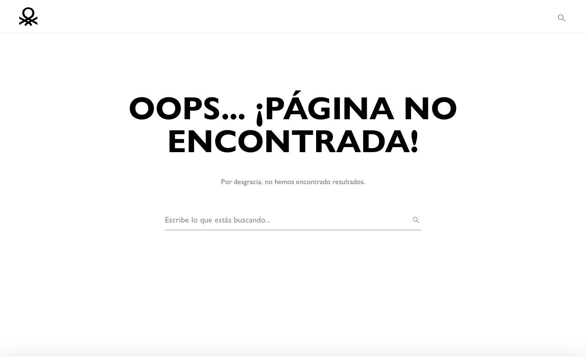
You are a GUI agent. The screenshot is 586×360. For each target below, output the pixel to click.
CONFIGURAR (476, 339)
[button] (562, 16)
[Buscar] (416, 219)
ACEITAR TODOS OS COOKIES (476, 316)
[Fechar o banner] (571, 303)
